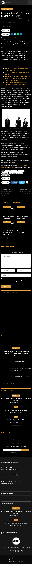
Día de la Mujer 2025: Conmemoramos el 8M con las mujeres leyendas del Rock (16, 354)
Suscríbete (25, 450)
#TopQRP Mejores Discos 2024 (16, 420)
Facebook (24, 165)
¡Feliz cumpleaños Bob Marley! (18, 361)
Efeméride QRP (5, 9)
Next (9, 238)
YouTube (11, 167)
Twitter (18, 165)
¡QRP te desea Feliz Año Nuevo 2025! (16, 410)
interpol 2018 (13, 171)
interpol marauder (5, 175)
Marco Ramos (20, 561)
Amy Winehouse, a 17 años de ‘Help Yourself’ (7, 193)
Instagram (4, 167)
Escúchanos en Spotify (10, 292)
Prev (5, 238)
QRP (12, 9)
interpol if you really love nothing (15, 173)
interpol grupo (5, 173)
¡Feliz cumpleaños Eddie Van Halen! (19, 376)
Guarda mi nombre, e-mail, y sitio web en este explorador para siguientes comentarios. (14, 281)
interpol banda (21, 171)
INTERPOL (7, 171)
